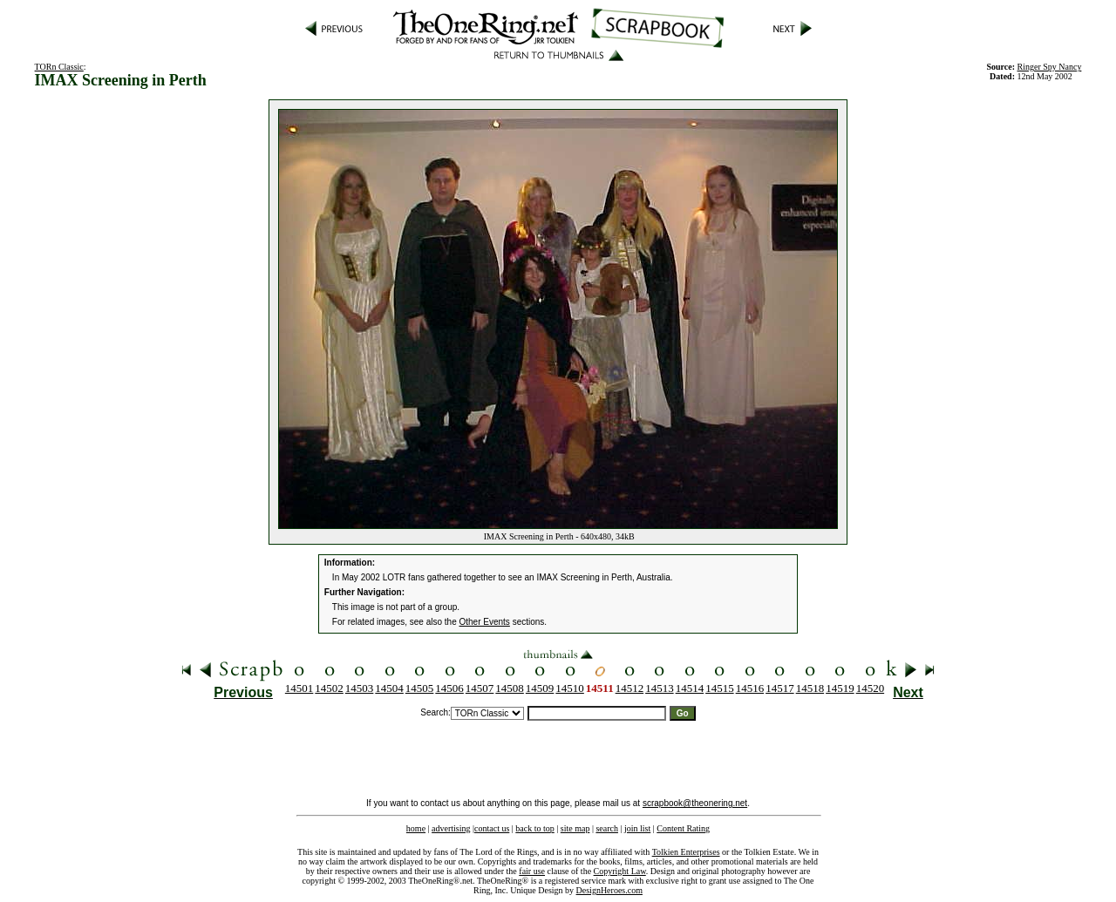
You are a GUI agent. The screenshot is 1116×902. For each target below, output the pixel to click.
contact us (491, 828)
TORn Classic (59, 66)
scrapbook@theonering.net (695, 803)
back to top (534, 828)
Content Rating (683, 828)
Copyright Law (620, 871)
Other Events (484, 622)
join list (637, 828)
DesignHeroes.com (609, 890)
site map (575, 828)
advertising (451, 828)
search (606, 828)
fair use (532, 871)
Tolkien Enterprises (686, 852)
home (415, 828)
